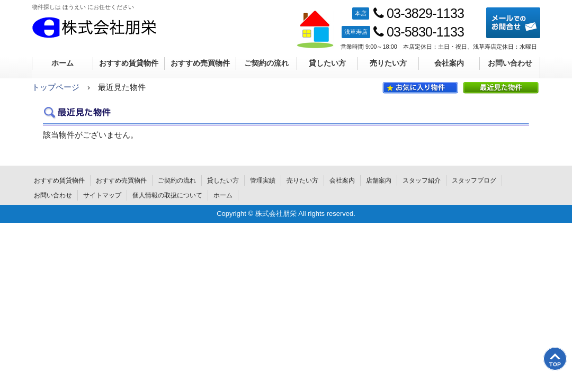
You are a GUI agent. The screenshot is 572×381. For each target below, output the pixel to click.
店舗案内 (378, 180)
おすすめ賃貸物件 (128, 63)
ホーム (62, 63)
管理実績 (262, 180)
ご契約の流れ (266, 63)
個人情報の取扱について (167, 195)
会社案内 (449, 63)
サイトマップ (102, 195)
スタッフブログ (474, 180)
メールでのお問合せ (513, 22)
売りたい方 (388, 63)
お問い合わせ (510, 63)
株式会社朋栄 (94, 27)
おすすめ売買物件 (200, 63)
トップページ (55, 87)
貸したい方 (327, 63)
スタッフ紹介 (422, 180)
